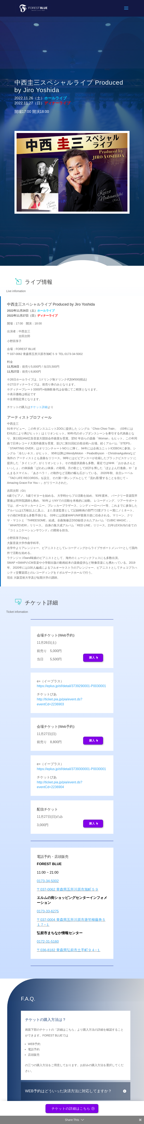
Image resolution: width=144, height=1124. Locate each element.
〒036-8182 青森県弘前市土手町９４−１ (69, 950)
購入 (92, 657)
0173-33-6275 (48, 911)
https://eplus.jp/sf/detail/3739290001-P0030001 (71, 686)
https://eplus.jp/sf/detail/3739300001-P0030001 (71, 769)
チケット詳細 (39, 407)
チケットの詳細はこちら (71, 1109)
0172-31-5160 (48, 942)
